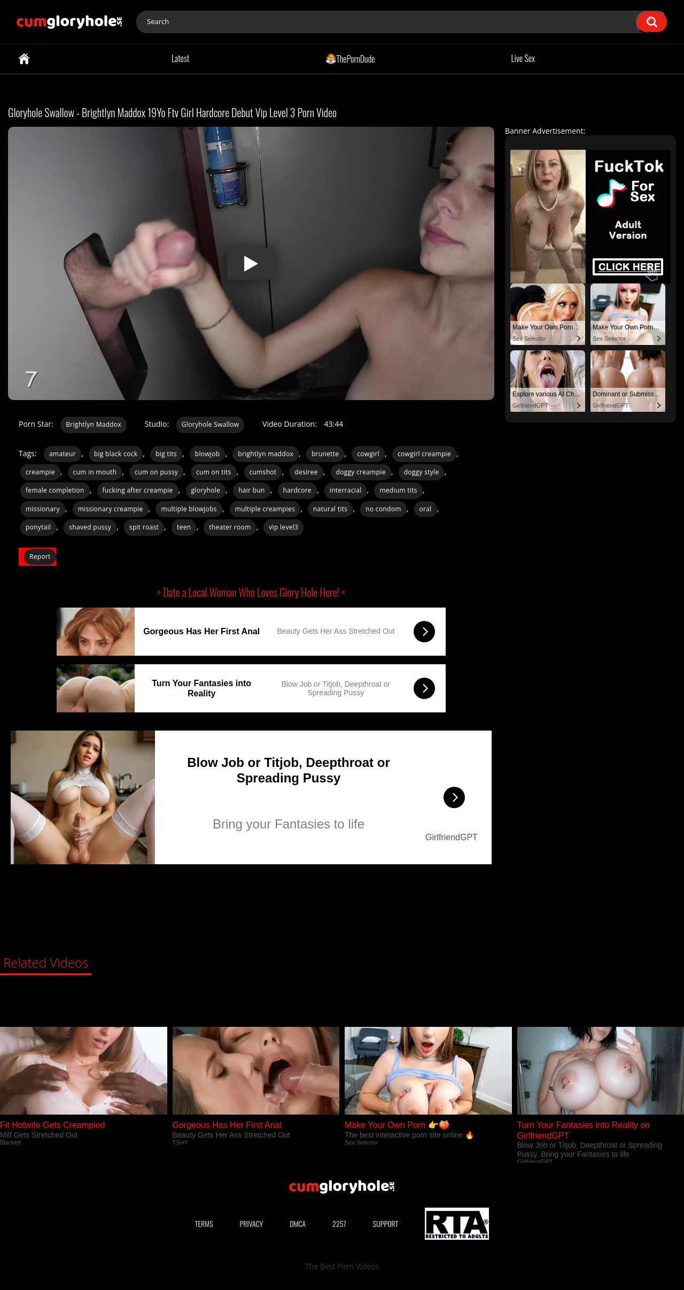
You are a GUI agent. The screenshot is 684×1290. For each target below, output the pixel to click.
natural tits (330, 508)
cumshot (263, 472)
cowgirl (368, 453)
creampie (40, 472)
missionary (43, 508)
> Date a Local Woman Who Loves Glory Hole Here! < (251, 592)
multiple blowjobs (188, 508)
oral (425, 508)
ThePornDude (350, 58)
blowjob (207, 453)
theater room (230, 527)
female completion (55, 490)
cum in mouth (95, 472)
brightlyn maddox (265, 453)
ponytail (38, 527)
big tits (166, 453)
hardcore (297, 490)
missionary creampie (110, 508)
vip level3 (283, 527)
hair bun (251, 490)
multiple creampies (265, 508)
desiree (305, 472)
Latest (180, 58)
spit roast (144, 527)
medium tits (398, 490)
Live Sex (523, 58)
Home (24, 58)
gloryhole (206, 490)
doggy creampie (361, 472)
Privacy (251, 1223)
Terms (204, 1223)
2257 (339, 1223)
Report (40, 556)
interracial (346, 490)
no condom (383, 508)
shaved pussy (90, 527)
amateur (62, 453)
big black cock (115, 453)
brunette (325, 453)
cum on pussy (156, 472)
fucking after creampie (138, 490)
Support (386, 1223)
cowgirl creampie (424, 453)
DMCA (298, 1223)
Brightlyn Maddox (93, 424)
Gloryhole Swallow (210, 424)
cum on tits (213, 472)
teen (184, 527)
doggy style (421, 472)
